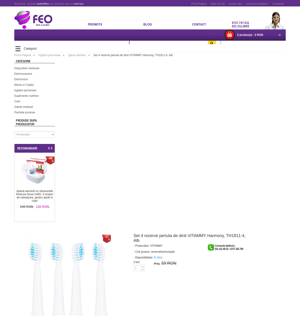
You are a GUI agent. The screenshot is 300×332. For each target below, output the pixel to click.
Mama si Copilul (24, 84)
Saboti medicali (23, 107)
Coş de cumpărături (257, 3)
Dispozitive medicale (26, 68)
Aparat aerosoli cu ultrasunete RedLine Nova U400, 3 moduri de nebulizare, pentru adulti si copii (34, 195)
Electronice (21, 79)
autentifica (43, 3)
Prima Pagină (198, 3)
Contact (199, 24)
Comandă (277, 3)
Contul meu (235, 3)
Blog (147, 24)
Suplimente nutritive (26, 95)
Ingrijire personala (25, 90)
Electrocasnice (23, 73)
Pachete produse (24, 112)
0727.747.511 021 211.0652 (240, 24)
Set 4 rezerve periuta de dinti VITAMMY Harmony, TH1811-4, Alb (133, 55)
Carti (17, 101)
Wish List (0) (218, 3)
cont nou (78, 3)
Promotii (95, 24)
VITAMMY (156, 245)
